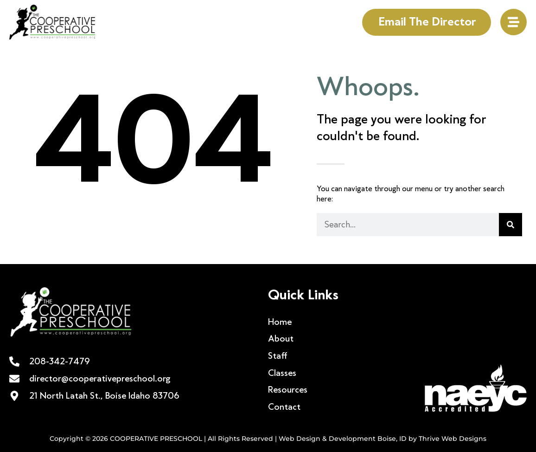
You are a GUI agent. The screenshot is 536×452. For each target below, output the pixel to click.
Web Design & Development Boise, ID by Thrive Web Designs (382, 438)
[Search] (510, 224)
